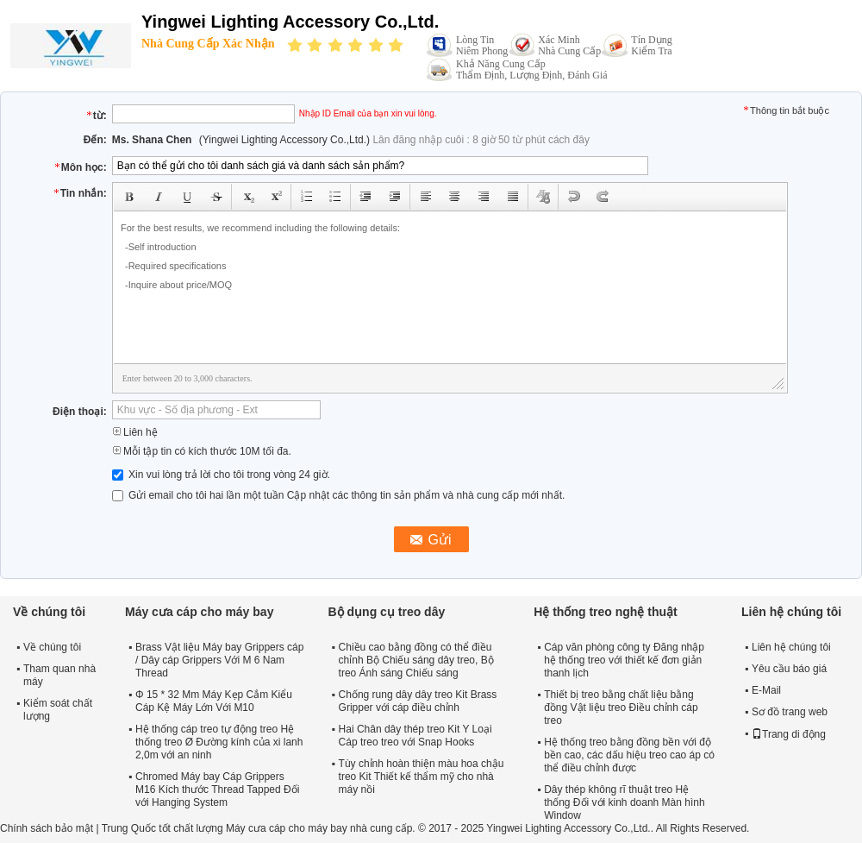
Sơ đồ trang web (790, 712)
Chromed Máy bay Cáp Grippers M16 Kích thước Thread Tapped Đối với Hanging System (217, 789)
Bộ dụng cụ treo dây (387, 612)
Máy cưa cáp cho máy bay (199, 612)
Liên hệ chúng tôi (791, 647)
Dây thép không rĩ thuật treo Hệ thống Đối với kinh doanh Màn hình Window (624, 802)
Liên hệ (135, 432)
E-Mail (766, 690)
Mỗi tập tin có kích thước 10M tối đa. (201, 451)
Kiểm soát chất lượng (57, 709)
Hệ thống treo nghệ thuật (606, 612)
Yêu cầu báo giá (789, 669)
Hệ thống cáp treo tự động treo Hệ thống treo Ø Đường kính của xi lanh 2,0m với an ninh (219, 742)
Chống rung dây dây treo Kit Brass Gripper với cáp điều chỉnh (418, 701)
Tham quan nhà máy (59, 675)
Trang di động (789, 734)
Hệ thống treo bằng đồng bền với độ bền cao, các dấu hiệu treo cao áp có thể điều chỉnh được (629, 755)
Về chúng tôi (52, 647)
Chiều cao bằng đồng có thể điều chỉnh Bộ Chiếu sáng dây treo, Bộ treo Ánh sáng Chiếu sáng (416, 660)
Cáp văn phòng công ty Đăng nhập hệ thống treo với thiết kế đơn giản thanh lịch (624, 660)
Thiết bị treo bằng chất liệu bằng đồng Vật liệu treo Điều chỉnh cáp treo (620, 708)
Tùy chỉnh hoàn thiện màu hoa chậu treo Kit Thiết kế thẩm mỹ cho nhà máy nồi (421, 777)
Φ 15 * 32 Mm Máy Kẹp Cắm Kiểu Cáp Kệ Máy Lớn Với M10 (213, 701)
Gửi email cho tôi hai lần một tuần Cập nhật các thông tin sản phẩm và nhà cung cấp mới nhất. (338, 495)
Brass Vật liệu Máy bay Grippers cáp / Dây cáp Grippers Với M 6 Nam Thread (219, 660)
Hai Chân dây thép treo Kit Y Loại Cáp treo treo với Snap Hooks (415, 735)
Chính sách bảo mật (46, 828)
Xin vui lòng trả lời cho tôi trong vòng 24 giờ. (221, 475)
